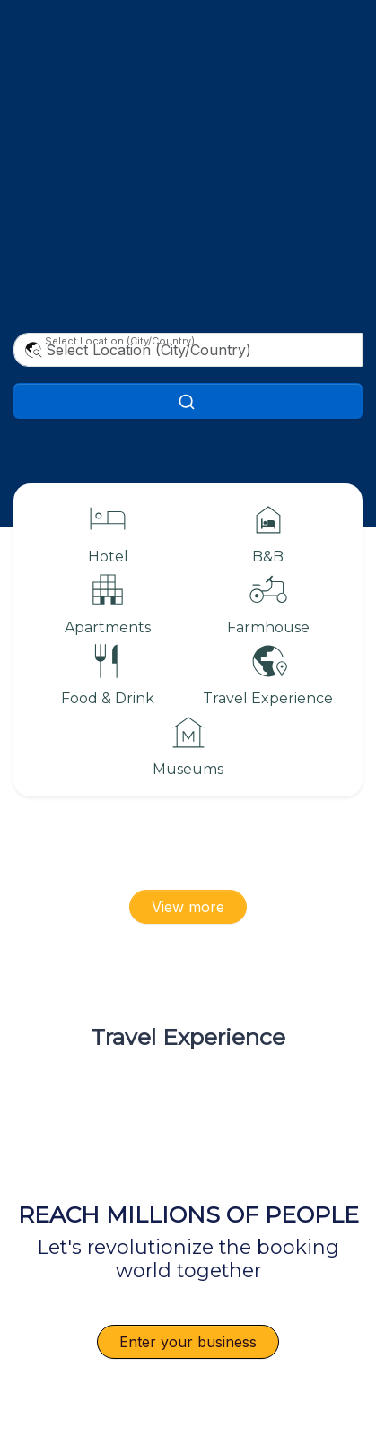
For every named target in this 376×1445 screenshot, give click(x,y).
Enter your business (188, 1342)
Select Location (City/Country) (120, 341)
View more (188, 907)
